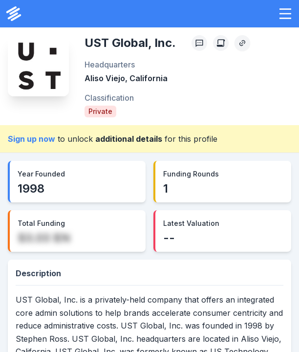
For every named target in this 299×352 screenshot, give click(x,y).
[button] (285, 13)
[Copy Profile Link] (242, 43)
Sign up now (31, 139)
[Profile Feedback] (199, 43)
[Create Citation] (221, 43)
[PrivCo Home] (13, 13)
